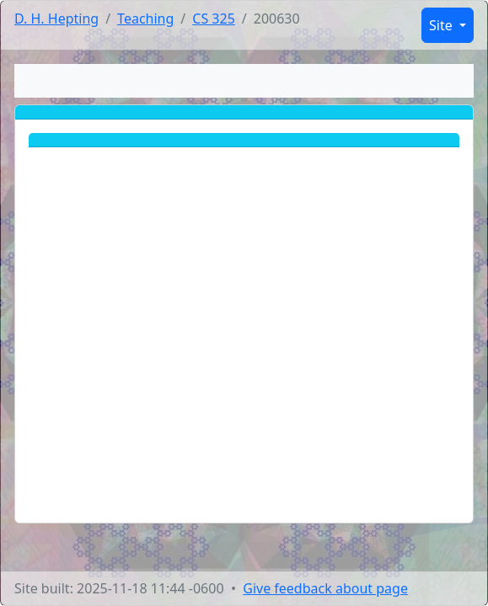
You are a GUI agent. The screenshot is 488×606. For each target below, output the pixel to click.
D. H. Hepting (56, 18)
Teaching (145, 18)
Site (442, 25)
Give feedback (325, 588)
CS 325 (213, 18)
